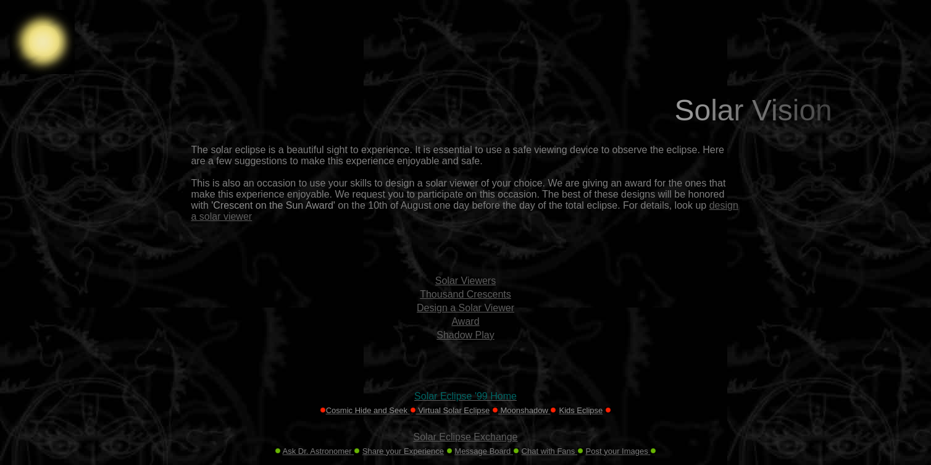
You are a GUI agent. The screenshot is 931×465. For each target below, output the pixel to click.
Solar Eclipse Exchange (466, 437)
